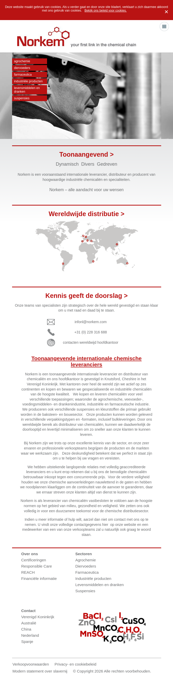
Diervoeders (22, 68)
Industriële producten (28, 81)
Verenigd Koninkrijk (37, 617)
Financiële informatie (39, 578)
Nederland (30, 635)
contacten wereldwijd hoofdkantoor (91, 342)
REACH (28, 572)
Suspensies (22, 98)
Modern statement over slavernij (40, 671)
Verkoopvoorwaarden (31, 664)
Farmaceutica (23, 74)
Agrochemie (22, 61)
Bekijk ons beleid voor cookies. (106, 10)
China (26, 629)
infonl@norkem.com (91, 322)
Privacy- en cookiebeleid (75, 664)
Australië (28, 623)
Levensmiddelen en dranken (27, 89)
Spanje (27, 641)
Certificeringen (33, 560)
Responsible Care (36, 566)
